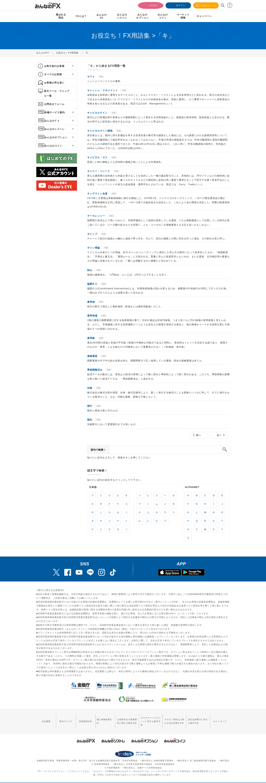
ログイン (178, 5)
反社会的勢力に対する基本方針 (198, 719)
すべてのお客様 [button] (53, 74)
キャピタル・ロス (97, 157)
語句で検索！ (98, 449)
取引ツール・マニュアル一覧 (57, 93)
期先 (90, 419)
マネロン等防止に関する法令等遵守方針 (171, 719)
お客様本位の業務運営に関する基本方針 (118, 719)
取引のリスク (62, 719)
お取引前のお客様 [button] (54, 66)
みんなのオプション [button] (55, 137)
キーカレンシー (96, 215)
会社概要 (45, 719)
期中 (90, 406)
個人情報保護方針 (97, 719)
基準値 (91, 302)
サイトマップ (221, 719)
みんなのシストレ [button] (54, 129)
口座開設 (150, 5)
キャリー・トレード (99, 171)
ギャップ (92, 234)
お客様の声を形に (54, 82)
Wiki (101, 76)
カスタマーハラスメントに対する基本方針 (145, 719)
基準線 (91, 338)
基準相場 (92, 315)
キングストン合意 (97, 193)
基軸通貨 (92, 356)
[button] (69, 66)
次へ (219, 435)
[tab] (56, 66)
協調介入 (92, 284)
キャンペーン (204, 16)
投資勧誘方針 (79, 719)
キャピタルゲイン (97, 112)
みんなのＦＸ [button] (52, 120)
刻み (90, 270)
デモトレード (206, 5)
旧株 (90, 388)
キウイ (91, 76)
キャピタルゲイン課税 (100, 130)
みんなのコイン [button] (53, 145)
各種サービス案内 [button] (54, 112)
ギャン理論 (94, 247)
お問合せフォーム (54, 104)
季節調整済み (95, 369)
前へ (198, 435)
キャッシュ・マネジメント (103, 90)
